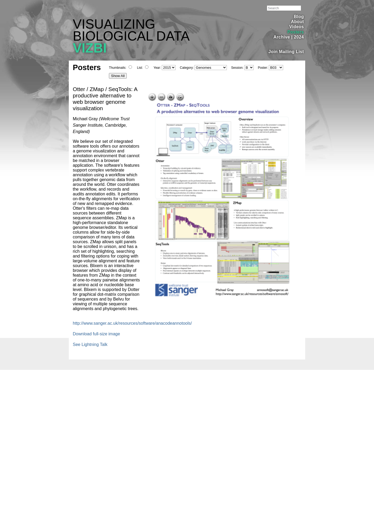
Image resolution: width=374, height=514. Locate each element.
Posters (295, 32)
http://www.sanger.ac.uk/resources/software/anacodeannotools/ (132, 323)
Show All (118, 76)
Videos (296, 26)
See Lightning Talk (90, 344)
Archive (282, 37)
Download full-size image (96, 334)
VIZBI (90, 48)
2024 (299, 37)
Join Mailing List (286, 51)
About (297, 21)
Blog (299, 16)
